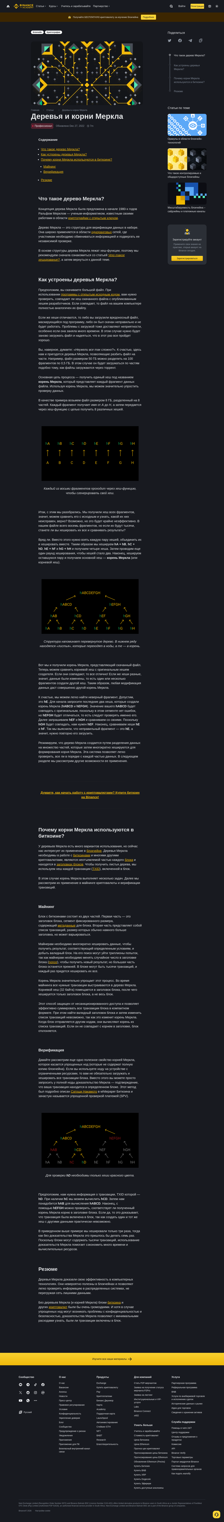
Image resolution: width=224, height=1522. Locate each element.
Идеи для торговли (181, 1408)
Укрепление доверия (69, 1418)
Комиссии (176, 1444)
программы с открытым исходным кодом (90, 294)
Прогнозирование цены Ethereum (151, 1457)
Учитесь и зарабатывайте (147, 1431)
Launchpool (102, 1418)
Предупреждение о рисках (72, 1431)
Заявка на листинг (143, 1395)
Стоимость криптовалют (146, 1435)
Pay (98, 1392)
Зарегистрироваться (187, 258)
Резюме (46, 180)
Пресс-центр (65, 1400)
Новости (63, 1396)
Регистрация (197, 6)
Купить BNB (140, 1470)
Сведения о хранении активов (187, 1412)
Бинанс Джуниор (104, 1400)
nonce (53, 962)
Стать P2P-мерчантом (145, 1383)
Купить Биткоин (142, 1466)
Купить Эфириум (142, 1483)
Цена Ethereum (141, 1444)
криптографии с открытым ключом (93, 218)
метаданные (67, 925)
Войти (181, 6)
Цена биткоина (141, 1440)
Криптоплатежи (104, 1396)
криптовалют (58, 1307)
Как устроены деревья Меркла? (64, 154)
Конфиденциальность (70, 1413)
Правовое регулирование (72, 1405)
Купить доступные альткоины (149, 1488)
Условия (63, 1409)
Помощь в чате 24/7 (182, 1428)
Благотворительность (107, 1444)
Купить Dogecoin (142, 1479)
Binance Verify (179, 1453)
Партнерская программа (184, 1383)
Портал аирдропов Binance (185, 1461)
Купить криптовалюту (107, 1387)
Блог (61, 1422)
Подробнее (148, 17)
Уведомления (66, 1435)
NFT (98, 1431)
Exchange (101, 1383)
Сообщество (65, 1426)
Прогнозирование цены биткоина (151, 1453)
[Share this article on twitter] (169, 40)
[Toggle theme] (216, 6)
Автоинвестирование (107, 1422)
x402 (136, 1415)
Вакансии (64, 1387)
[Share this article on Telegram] (190, 40)
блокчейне (94, 850)
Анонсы (63, 1392)
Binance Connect (142, 1411)
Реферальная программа (184, 1387)
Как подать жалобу (181, 1473)
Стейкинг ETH (103, 1426)
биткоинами (81, 855)
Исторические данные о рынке (187, 1403)
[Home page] (23, 6)
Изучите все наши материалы (112, 1359)
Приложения (65, 1440)
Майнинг (49, 166)
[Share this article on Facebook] (180, 40)
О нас (62, 1383)
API (173, 1448)
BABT (99, 1435)
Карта (99, 1405)
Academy (100, 1409)
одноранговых (101, 232)
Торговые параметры (182, 1457)
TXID (96, 869)
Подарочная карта (105, 1413)
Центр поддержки (180, 1432)
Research (101, 1440)
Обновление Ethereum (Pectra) (149, 1461)
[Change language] (209, 6)
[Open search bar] (170, 6)
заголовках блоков (70, 864)
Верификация (53, 171)
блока (129, 859)
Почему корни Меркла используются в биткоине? (76, 159)
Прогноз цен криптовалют (147, 1448)
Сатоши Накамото (84, 1091)
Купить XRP (140, 1475)
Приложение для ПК (69, 1444)
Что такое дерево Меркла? (60, 149)
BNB (174, 1392)
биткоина (114, 1302)
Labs (136, 1407)
